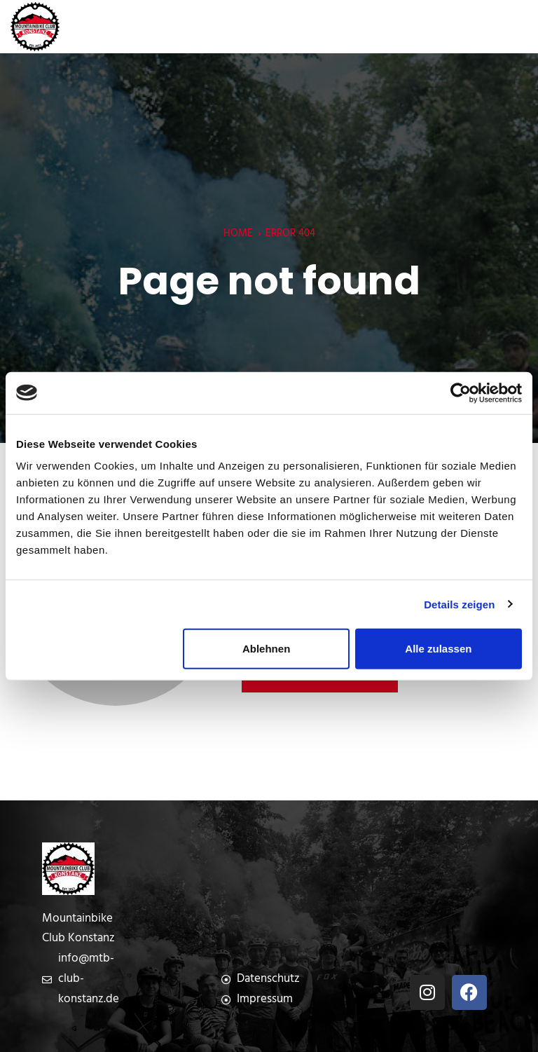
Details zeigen (459, 604)
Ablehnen (266, 649)
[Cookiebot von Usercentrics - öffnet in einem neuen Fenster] (460, 392)
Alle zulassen (438, 649)
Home (238, 233)
